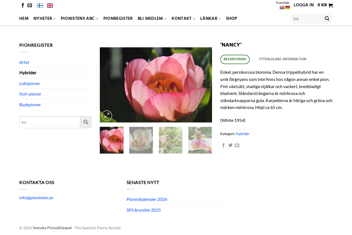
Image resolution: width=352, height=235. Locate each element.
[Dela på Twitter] (230, 145)
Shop (231, 18)
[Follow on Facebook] (23, 5)
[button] (325, 5)
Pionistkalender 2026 (147, 199)
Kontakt (183, 18)
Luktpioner (29, 83)
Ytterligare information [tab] (283, 59)
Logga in (304, 5)
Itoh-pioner (30, 93)
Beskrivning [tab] (235, 59)
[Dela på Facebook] (223, 145)
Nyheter (45, 18)
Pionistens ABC (79, 18)
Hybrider (27, 72)
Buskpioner (30, 104)
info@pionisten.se (36, 197)
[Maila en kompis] (237, 145)
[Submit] (327, 19)
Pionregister (118, 18)
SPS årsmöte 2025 (144, 209)
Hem (24, 18)
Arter (24, 62)
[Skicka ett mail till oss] (30, 5)
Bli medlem (152, 18)
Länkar (210, 18)
